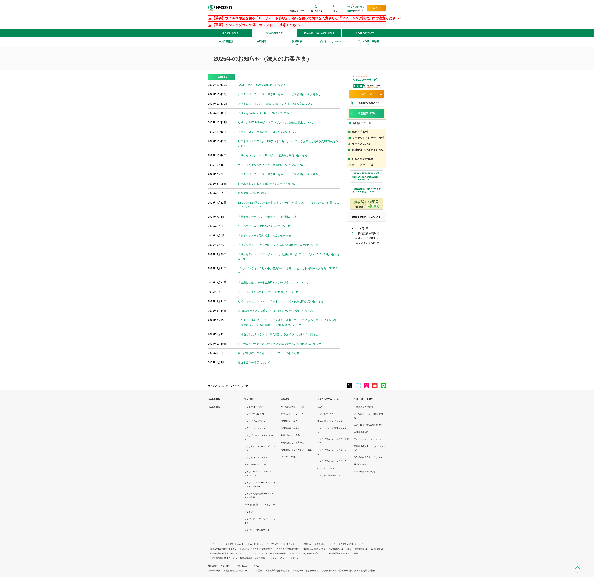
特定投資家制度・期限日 (340, 549)
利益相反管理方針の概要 (314, 549)
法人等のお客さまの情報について (257, 549)
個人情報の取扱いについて (350, 544)
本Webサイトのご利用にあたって (252, 544)
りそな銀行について (364, 33)
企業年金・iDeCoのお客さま (319, 33)
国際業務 (285, 399)
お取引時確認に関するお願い (223, 558)
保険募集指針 (377, 549)
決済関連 (248, 399)
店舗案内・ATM (297, 11)
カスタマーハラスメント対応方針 (283, 558)
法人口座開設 (214, 399)
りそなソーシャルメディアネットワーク (228, 385)
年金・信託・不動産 (363, 399)
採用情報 (229, 544)
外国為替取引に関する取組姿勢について (347, 553)
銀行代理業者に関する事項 (252, 558)
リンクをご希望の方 (257, 553)
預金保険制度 (361, 549)
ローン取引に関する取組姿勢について (308, 553)
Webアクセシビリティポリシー (286, 544)
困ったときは (317, 11)
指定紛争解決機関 (278, 553)
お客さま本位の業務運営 (288, 549)
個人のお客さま (230, 33)
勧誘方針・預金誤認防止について (319, 544)
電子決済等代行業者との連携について (227, 553)
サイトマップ (216, 544)
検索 (335, 11)
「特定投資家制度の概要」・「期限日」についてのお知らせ (367, 238)
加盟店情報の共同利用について (224, 549)
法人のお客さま (274, 33)
